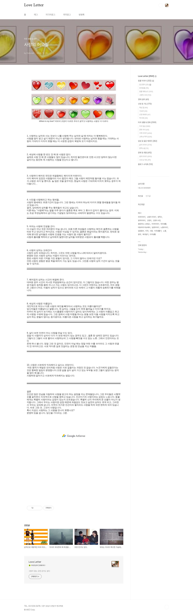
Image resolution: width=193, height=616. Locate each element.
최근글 (140, 276)
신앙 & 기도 (145, 104)
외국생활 (163, 304)
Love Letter (34, 5)
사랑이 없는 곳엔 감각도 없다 (39, 571)
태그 (36, 14)
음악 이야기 (145, 156)
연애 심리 (143, 99)
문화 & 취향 (145, 153)
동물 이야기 (146, 81)
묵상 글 (143, 108)
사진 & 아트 (145, 160)
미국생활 (153, 315)
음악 (139, 315)
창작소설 (144, 148)
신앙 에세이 (144, 115)
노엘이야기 (164, 308)
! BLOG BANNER (144, 268)
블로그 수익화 (145, 164)
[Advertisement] (74, 436)
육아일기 (145, 315)
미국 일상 (144, 126)
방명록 (81, 14)
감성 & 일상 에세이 (147, 141)
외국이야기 (141, 297)
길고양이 (145, 85)
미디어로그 (50, 14)
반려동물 (144, 88)
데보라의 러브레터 (144, 308)
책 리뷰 (143, 118)
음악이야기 (141, 301)
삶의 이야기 (145, 145)
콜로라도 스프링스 (144, 304)
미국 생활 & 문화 (147, 122)
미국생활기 (158, 311)
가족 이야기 (145, 133)
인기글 (148, 276)
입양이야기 (155, 308)
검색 (161, 5)
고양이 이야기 (151, 297)
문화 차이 (144, 130)
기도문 (143, 111)
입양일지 (141, 311)
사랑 (151, 311)
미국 (146, 311)
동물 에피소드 (146, 92)
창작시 (160, 297)
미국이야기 (155, 304)
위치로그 (67, 14)
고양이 (149, 301)
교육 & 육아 (145, 137)
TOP (167, 607)
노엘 (164, 311)
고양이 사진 (145, 95)
